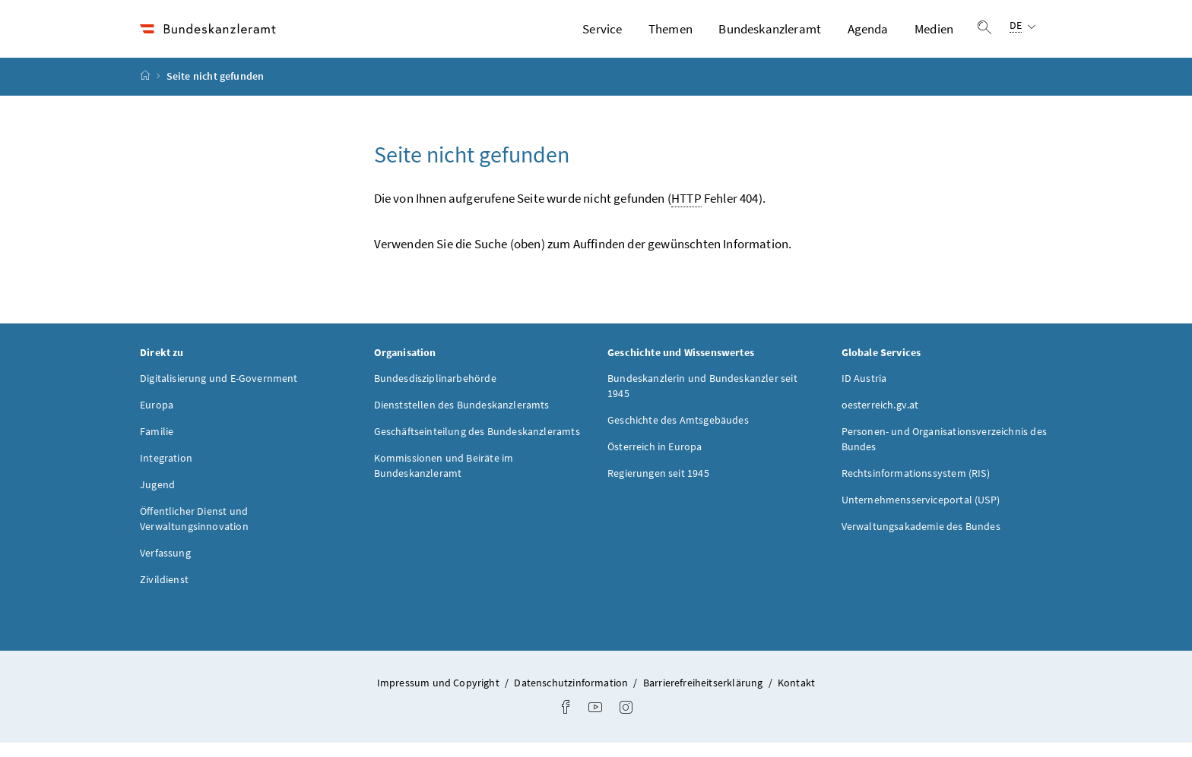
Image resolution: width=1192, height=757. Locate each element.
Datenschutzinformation (572, 696)
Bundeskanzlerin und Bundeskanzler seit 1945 (702, 399)
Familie (156, 445)
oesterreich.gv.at (880, 418)
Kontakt (796, 696)
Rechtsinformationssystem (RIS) (916, 487)
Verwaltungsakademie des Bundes (921, 540)
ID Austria (864, 392)
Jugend (157, 498)
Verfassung (165, 566)
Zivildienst (164, 593)
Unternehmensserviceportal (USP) (921, 513)
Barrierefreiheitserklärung (704, 696)
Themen (670, 35)
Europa (156, 418)
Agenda (868, 35)
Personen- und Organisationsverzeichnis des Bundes (944, 452)
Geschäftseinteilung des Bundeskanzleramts (477, 445)
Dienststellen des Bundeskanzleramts (462, 418)
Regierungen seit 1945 (658, 487)
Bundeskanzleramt (769, 35)
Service (602, 35)
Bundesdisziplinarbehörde (435, 392)
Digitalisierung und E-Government (219, 392)
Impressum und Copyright (439, 696)
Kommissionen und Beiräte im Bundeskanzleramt (444, 479)
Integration (166, 471)
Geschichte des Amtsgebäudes (678, 433)
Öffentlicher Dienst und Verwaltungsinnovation (194, 532)
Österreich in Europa (654, 460)
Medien (934, 35)
